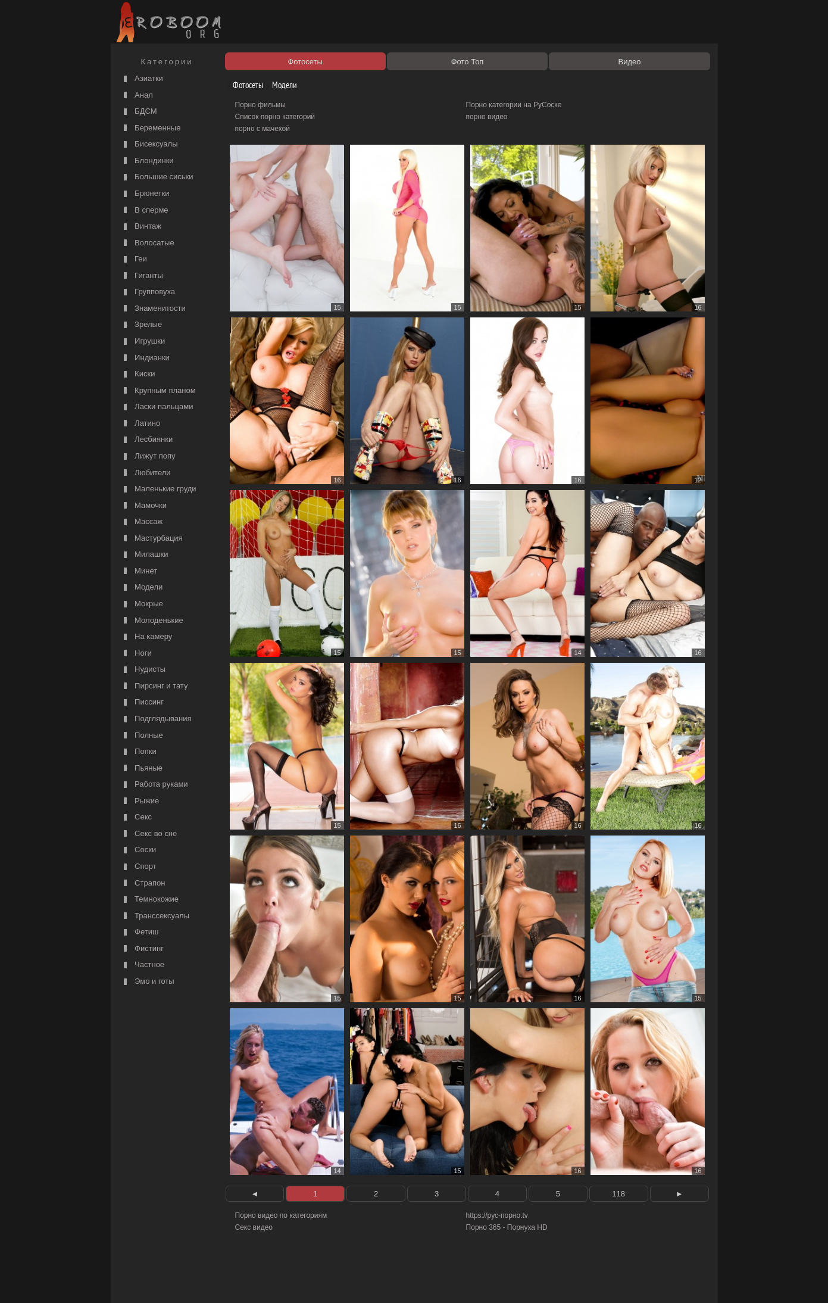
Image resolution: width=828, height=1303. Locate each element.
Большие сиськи (157, 177)
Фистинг (142, 949)
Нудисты (143, 670)
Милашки (144, 555)
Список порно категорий (275, 117)
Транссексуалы (155, 916)
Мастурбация (152, 539)
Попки (139, 752)
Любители (146, 473)
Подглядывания (156, 719)
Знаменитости (153, 309)
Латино (141, 424)
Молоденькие (152, 621)
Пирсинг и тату (154, 686)
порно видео (487, 117)
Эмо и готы (147, 982)
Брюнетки (145, 194)
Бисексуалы (149, 144)
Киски (138, 374)
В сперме (144, 210)
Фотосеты (243, 85)
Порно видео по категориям (281, 1215)
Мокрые (142, 604)
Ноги (136, 654)
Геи (134, 259)
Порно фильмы (260, 105)
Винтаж (141, 227)
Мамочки (144, 506)
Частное (143, 965)
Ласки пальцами (157, 407)
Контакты (320, 1280)
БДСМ (139, 112)
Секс (136, 817)
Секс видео (254, 1227)
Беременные (151, 128)
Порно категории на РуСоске (514, 105)
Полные (142, 736)
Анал (137, 96)
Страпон (143, 883)
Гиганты (142, 276)
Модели (142, 587)
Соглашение (279, 1280)
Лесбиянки (147, 440)
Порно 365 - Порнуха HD (507, 1227)
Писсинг (142, 702)
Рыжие (140, 801)
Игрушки (143, 341)
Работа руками (154, 785)
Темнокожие (150, 899)
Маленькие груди (158, 489)
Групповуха (148, 292)
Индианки (145, 358)
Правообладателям (222, 1280)
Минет (139, 571)
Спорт (139, 867)
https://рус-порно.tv (497, 1215)
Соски (139, 850)
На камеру (147, 637)
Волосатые (147, 243)
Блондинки (147, 161)
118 (618, 1193)
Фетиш (140, 932)
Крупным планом (158, 391)
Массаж (142, 522)
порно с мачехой (262, 128)
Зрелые (142, 325)
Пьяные (142, 768)
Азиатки (142, 79)
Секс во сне (149, 834)
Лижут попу (148, 456)
